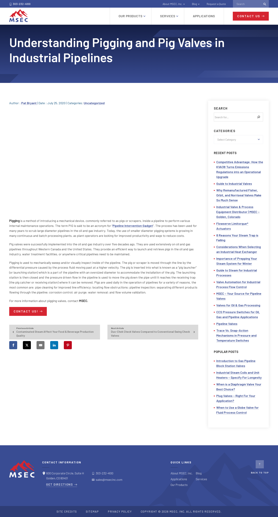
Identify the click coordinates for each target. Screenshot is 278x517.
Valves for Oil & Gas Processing (238, 305)
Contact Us (248, 16)
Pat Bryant (29, 103)
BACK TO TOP (260, 467)
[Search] (258, 117)
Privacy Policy (120, 511)
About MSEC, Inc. (172, 4)
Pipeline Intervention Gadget (133, 226)
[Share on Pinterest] (68, 345)
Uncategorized (94, 103)
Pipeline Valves (226, 324)
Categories (224, 131)
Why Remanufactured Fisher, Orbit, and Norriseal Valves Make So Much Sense (238, 195)
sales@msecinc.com (109, 479)
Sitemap (92, 511)
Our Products (179, 484)
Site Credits (67, 511)
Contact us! (26, 311)
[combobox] (238, 139)
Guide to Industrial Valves (234, 184)
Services (201, 479)
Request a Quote (216, 4)
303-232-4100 (19, 4)
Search (221, 108)
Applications (179, 479)
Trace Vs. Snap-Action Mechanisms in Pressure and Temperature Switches (236, 335)
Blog (194, 4)
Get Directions (59, 484)
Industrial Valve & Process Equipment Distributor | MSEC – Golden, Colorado (238, 212)
